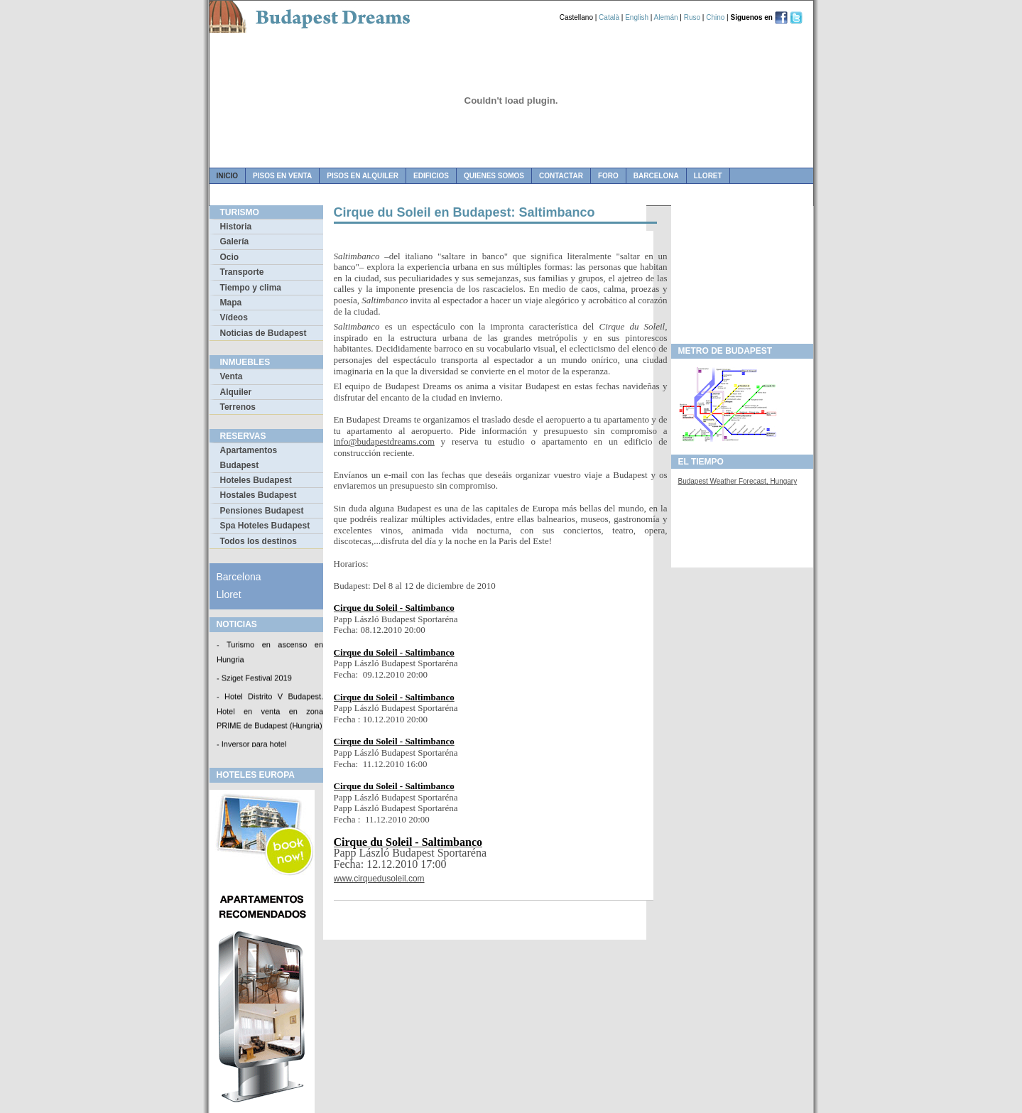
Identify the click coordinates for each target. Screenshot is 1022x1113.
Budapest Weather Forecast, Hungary (738, 481)
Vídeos (234, 317)
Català (609, 17)
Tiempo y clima (250, 288)
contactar (561, 176)
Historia (236, 227)
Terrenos (238, 407)
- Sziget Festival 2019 (254, 679)
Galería (234, 241)
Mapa (231, 303)
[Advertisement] (742, 271)
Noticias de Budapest (263, 333)
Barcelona (656, 176)
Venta (231, 376)
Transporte (242, 272)
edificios (431, 176)
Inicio (228, 176)
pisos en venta (282, 176)
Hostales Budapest (258, 495)
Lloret (708, 176)
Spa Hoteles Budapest (265, 526)
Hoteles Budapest (256, 480)
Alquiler (236, 392)
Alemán (666, 17)
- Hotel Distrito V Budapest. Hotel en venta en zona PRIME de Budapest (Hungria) (270, 712)
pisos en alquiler (362, 176)
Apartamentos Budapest (249, 457)
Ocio (229, 257)
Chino (715, 17)
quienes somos (494, 176)
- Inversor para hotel (251, 746)
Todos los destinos (258, 541)
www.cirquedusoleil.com (379, 879)
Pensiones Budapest (262, 511)
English (636, 17)
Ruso (692, 17)
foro (608, 176)
